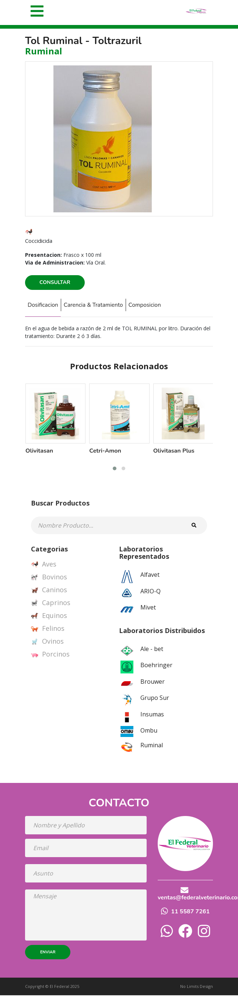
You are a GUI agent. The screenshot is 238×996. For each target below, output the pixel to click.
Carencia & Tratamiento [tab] (99, 305)
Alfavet (150, 575)
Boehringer (156, 666)
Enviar (47, 952)
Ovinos (47, 642)
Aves (43, 565)
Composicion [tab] (156, 305)
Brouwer (152, 682)
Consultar (54, 282)
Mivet (148, 608)
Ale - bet (151, 649)
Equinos (49, 616)
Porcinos (50, 655)
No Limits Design (196, 986)
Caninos (49, 591)
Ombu (148, 731)
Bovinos (49, 578)
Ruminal (151, 746)
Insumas (152, 715)
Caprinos (50, 603)
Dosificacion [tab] (44, 305)
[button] (114, 469)
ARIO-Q (150, 591)
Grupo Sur (154, 698)
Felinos (47, 629)
